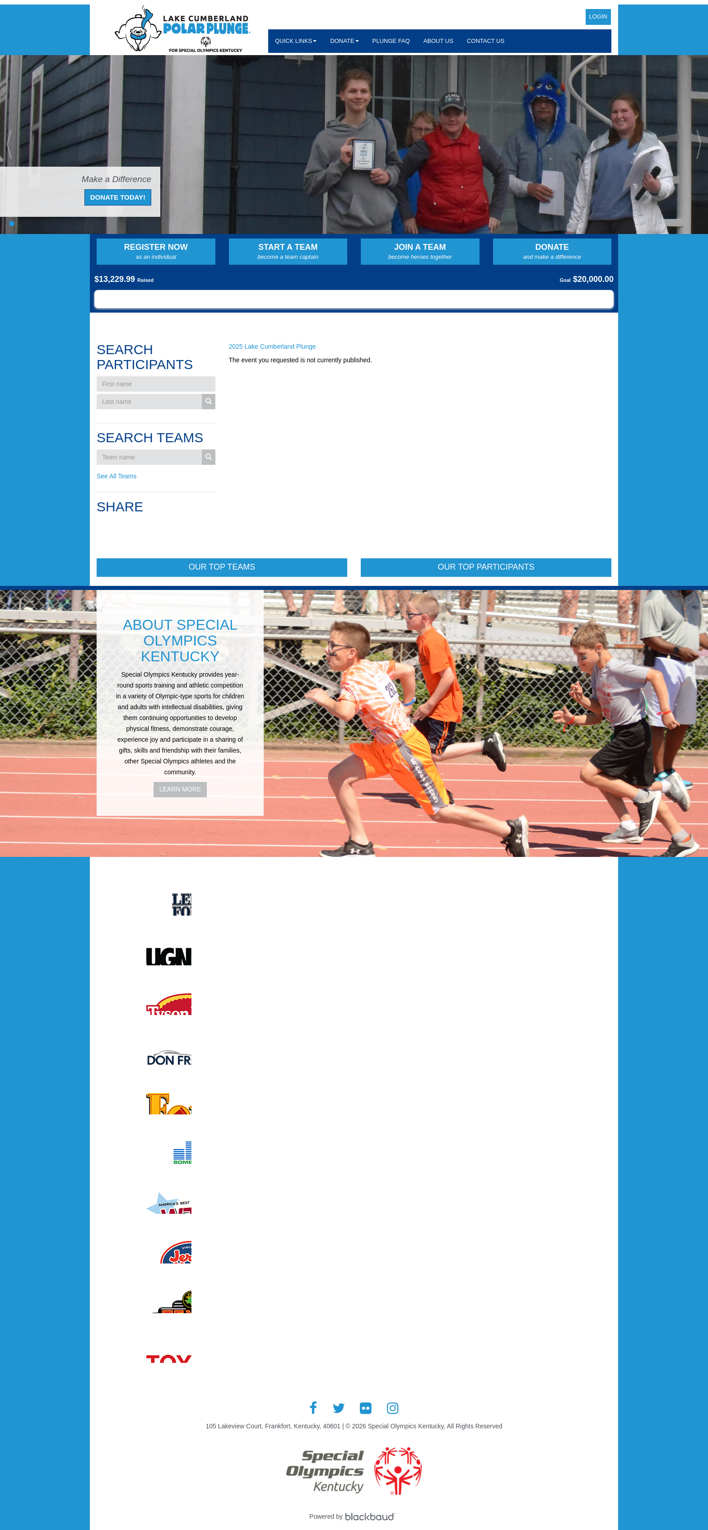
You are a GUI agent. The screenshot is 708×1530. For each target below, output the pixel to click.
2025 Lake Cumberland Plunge (272, 346)
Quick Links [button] (296, 40)
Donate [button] (344, 40)
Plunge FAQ (391, 40)
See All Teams (116, 476)
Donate (552, 252)
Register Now (156, 252)
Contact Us (485, 40)
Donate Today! (117, 197)
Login (598, 16)
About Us (438, 40)
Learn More (180, 789)
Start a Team (288, 252)
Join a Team (420, 252)
